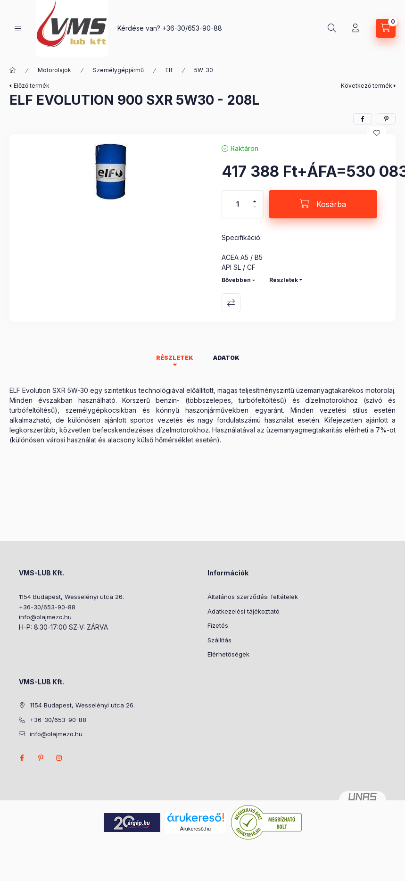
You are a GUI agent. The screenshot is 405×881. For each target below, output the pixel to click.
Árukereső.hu (195, 828)
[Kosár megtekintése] (386, 28)
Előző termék (32, 85)
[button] (111, 171)
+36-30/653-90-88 (192, 28)
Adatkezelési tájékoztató (243, 611)
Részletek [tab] (174, 357)
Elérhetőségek (228, 654)
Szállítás (219, 640)
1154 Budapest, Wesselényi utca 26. (71, 596)
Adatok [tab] (226, 357)
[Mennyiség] (237, 204)
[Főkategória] (12, 70)
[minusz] (254, 211)
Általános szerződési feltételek (252, 596)
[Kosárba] (323, 204)
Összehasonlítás (231, 302)
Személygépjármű (118, 70)
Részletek (283, 279)
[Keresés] (331, 28)
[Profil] (355, 28)
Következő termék (366, 85)
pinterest (40, 757)
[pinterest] (386, 119)
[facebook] (362, 119)
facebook (21, 757)
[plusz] (254, 197)
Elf (169, 70)
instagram (59, 757)
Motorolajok (54, 70)
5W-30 (203, 70)
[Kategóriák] (17, 28)
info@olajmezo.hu (45, 617)
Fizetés (217, 625)
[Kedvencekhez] (376, 133)
